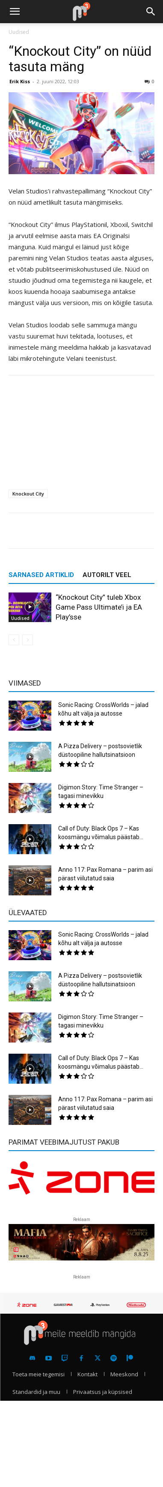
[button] (14, 11)
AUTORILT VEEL (107, 575)
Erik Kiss (19, 81)
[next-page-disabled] (27, 640)
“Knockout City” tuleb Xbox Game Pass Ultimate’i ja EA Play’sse (99, 607)
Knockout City (28, 493)
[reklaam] (81, 1182)
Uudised (19, 32)
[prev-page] (14, 640)
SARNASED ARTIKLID (41, 575)
